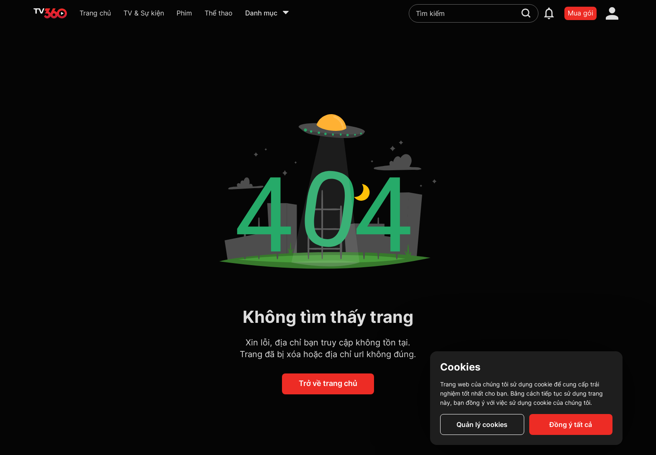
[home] (50, 13)
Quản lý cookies (481, 424)
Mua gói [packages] (580, 13)
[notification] (548, 13)
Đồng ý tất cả (570, 424)
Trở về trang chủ (328, 383)
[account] (612, 13)
